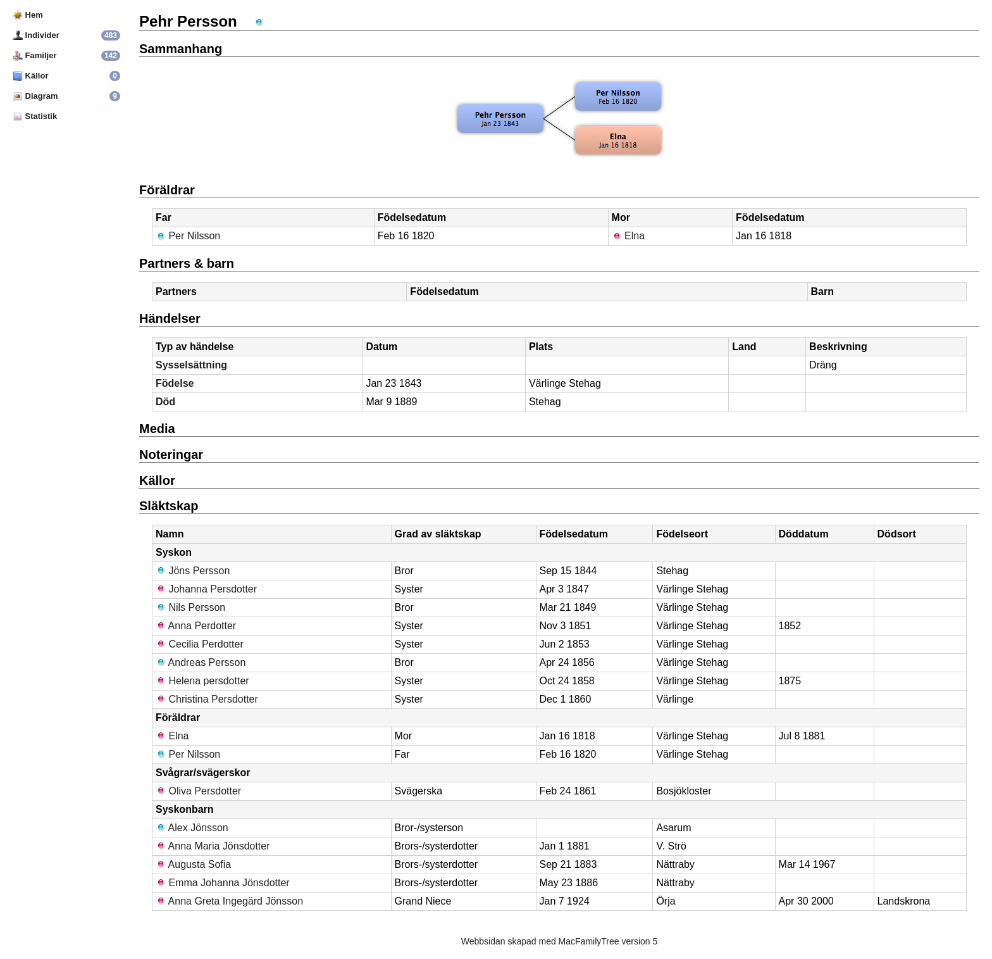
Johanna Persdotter (206, 589)
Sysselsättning (191, 365)
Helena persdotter (202, 680)
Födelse (175, 383)
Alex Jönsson (192, 827)
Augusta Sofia (193, 864)
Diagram (35, 96)
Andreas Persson (200, 662)
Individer (36, 35)
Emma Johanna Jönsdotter (223, 882)
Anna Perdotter (196, 625)
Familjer (34, 55)
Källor (30, 75)
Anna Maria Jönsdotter (213, 846)
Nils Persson (190, 607)
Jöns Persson (193, 570)
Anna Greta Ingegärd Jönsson (229, 901)
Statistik (35, 116)
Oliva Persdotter (198, 791)
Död (165, 401)
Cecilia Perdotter (200, 644)
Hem (28, 15)
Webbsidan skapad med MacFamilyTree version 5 (559, 941)
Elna (628, 235)
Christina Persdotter (207, 699)
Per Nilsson (188, 235)
